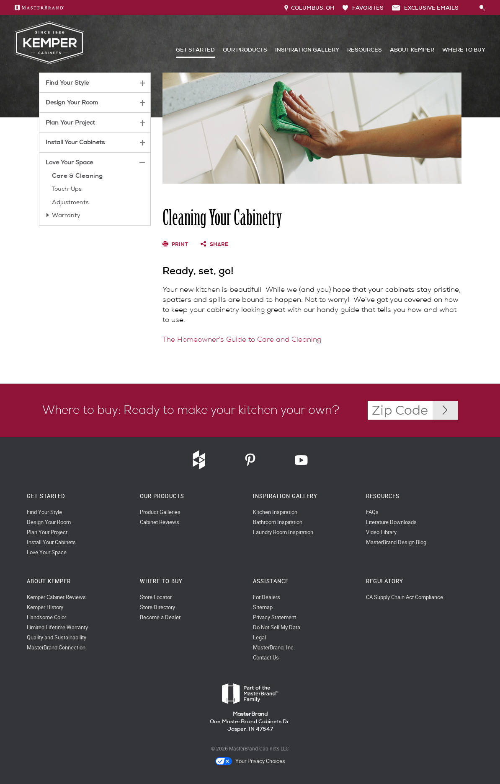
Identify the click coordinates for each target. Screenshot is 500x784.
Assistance (271, 581)
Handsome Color (46, 617)
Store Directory (157, 607)
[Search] (469, 7)
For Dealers (266, 597)
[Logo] (49, 62)
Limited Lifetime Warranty (57, 627)
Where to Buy (463, 49)
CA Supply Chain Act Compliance (404, 597)
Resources (364, 49)
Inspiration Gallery (307, 49)
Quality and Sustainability (56, 637)
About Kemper (412, 49)
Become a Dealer (160, 617)
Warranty (66, 215)
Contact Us (266, 657)
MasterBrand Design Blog (396, 542)
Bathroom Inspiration (277, 522)
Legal (259, 637)
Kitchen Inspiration (275, 512)
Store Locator (156, 597)
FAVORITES (363, 7)
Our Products (245, 49)
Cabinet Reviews (159, 522)
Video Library (381, 532)
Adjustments (70, 202)
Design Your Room (72, 102)
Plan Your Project (70, 122)
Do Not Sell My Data (276, 627)
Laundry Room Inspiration (283, 532)
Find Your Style (67, 82)
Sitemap (263, 607)
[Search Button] (482, 8)
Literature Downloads (391, 522)
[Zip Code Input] (445, 410)
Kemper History (45, 607)
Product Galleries (160, 512)
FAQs (372, 512)
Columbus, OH (309, 7)
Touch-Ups (67, 188)
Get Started (195, 49)
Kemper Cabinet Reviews (56, 597)
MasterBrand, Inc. (274, 647)
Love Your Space (69, 162)
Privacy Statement (274, 617)
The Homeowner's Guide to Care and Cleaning (241, 339)
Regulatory (384, 581)
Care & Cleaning (77, 175)
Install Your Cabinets (75, 142)
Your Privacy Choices (250, 761)
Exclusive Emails (425, 7)
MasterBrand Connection (56, 647)
